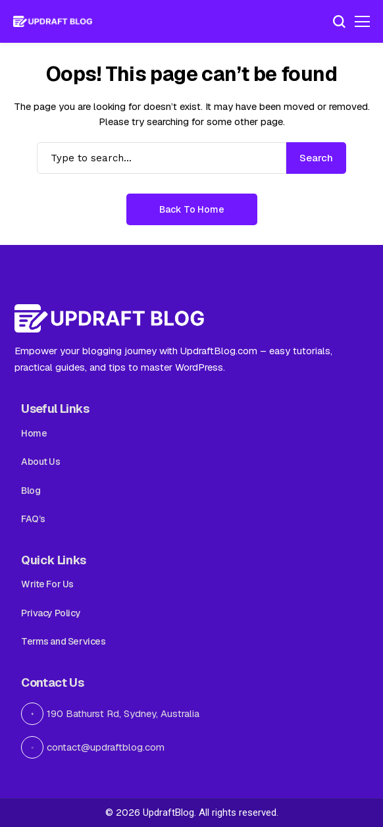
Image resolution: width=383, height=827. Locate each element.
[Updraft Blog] (52, 22)
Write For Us (47, 584)
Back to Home (191, 209)
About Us (41, 461)
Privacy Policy (50, 613)
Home (34, 433)
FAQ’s (33, 519)
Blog (30, 490)
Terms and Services (63, 641)
